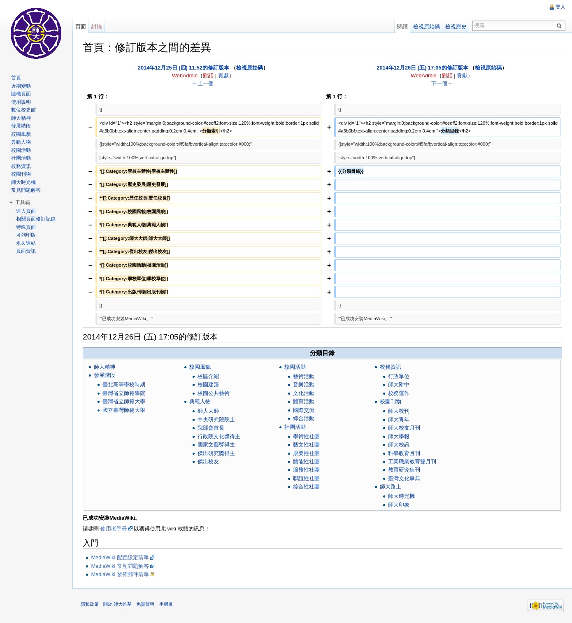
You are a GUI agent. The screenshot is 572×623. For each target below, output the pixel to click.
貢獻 (223, 75)
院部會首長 (211, 428)
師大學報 (398, 436)
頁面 (80, 26)
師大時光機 (401, 496)
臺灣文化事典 (404, 478)
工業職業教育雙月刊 (412, 461)
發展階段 (104, 375)
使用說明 (21, 102)
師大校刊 (398, 411)
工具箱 (22, 202)
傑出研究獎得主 (216, 453)
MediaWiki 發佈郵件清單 (120, 574)
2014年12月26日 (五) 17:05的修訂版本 (422, 68)
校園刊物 (390, 401)
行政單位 (398, 376)
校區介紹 (208, 376)
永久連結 (26, 243)
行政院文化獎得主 (219, 436)
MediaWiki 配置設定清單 (120, 557)
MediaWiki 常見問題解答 (120, 566)
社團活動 (295, 427)
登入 (560, 7)
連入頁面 (26, 211)
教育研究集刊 (404, 470)
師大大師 (208, 411)
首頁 (16, 78)
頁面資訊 (26, 251)
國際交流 (303, 410)
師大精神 (104, 367)
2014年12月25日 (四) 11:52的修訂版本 (183, 68)
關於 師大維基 (117, 604)
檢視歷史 (456, 26)
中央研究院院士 (216, 419)
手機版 (166, 604)
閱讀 (402, 26)
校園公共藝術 (214, 393)
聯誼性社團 (306, 478)
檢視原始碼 (249, 68)
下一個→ (442, 83)
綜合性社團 (306, 487)
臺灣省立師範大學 (123, 401)
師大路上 (390, 487)
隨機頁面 (21, 94)
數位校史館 (23, 110)
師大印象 (398, 505)
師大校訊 (398, 445)
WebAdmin (185, 75)
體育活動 (303, 401)
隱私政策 (90, 604)
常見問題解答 (26, 190)
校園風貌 (200, 367)
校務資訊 (390, 367)
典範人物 (200, 401)
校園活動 (295, 367)
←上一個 (203, 83)
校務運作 (398, 393)
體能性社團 (306, 461)
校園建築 (208, 384)
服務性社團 (306, 470)
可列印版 (26, 235)
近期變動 (21, 86)
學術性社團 (306, 436)
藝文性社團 (306, 445)
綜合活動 (303, 418)
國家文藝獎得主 (216, 445)
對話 (208, 75)
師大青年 (398, 419)
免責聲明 (145, 604)
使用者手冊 (113, 528)
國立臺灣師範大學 (123, 410)
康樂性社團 (306, 453)
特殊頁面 (26, 227)
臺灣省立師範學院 (123, 393)
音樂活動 (303, 384)
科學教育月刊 (404, 453)
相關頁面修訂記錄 (36, 219)
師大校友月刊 (404, 428)
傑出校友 (208, 461)
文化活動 (303, 393)
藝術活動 (303, 376)
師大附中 (398, 384)
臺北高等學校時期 (123, 384)
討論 (96, 26)
